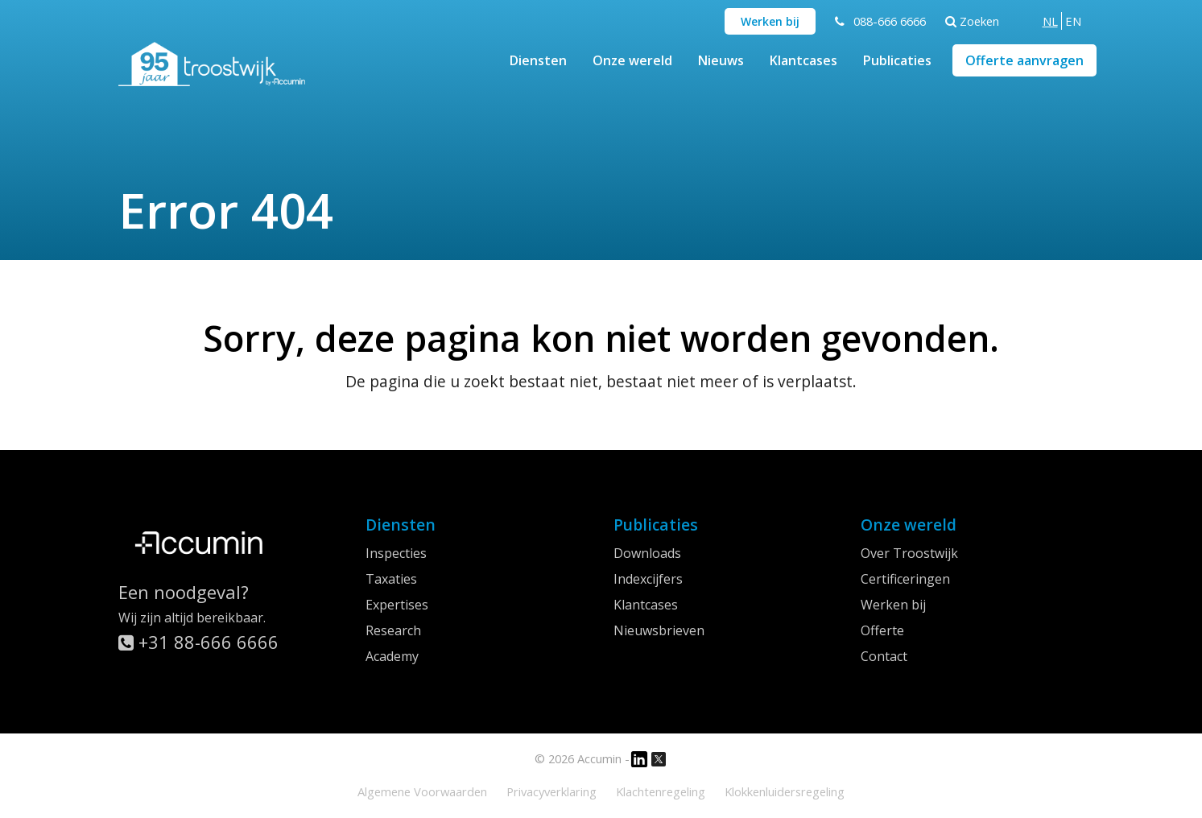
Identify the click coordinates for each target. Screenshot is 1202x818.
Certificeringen (905, 579)
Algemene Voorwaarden (422, 791)
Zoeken (972, 21)
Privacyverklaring (551, 791)
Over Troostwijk (909, 553)
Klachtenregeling (660, 791)
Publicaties (897, 60)
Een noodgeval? (183, 592)
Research (393, 630)
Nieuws (721, 60)
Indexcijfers (648, 579)
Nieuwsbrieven (658, 630)
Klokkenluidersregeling (785, 791)
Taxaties (391, 579)
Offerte (882, 630)
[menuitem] (1050, 21)
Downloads (647, 553)
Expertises (397, 605)
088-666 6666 (889, 21)
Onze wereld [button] (632, 60)
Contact (884, 656)
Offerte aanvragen (1024, 60)
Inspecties (396, 553)
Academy (392, 656)
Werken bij (770, 21)
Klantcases (803, 60)
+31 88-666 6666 (198, 642)
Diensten (538, 60)
